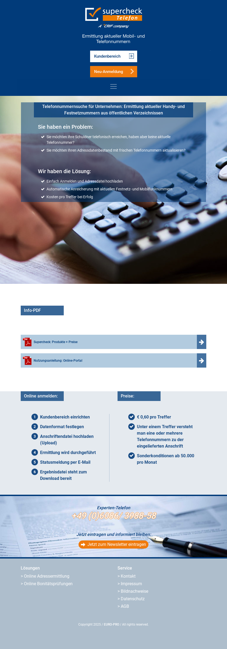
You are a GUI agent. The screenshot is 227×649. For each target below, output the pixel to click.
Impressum (131, 583)
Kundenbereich (107, 56)
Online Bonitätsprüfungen (48, 583)
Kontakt (128, 576)
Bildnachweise (134, 591)
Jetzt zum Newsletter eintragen (116, 544)
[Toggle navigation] (113, 86)
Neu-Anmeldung (108, 71)
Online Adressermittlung (46, 576)
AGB (125, 606)
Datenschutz (133, 598)
